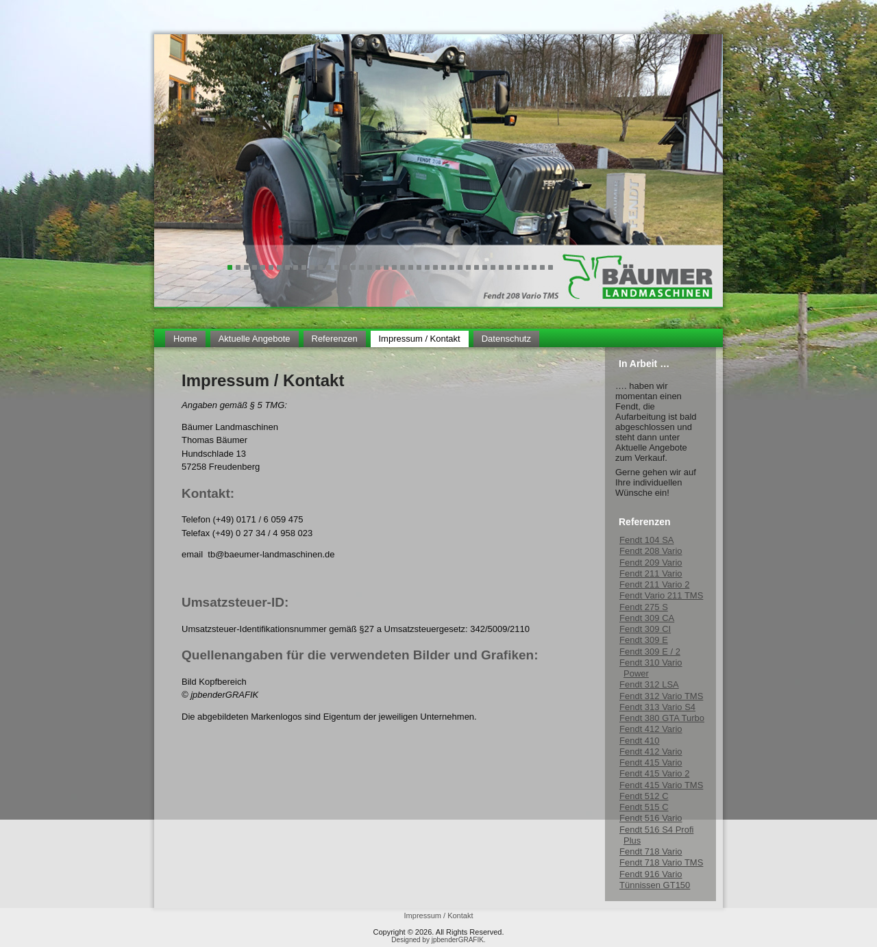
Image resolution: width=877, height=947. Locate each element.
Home (185, 338)
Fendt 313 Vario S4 (657, 707)
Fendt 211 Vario (650, 573)
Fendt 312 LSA (649, 684)
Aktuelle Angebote (255, 338)
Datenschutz (506, 338)
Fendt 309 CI (645, 629)
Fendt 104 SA (646, 540)
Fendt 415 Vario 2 (654, 773)
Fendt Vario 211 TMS (661, 595)
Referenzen (335, 338)
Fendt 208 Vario (650, 551)
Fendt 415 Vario (650, 762)
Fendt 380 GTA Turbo (661, 718)
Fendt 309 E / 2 (649, 651)
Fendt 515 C (644, 807)
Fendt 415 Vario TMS (661, 785)
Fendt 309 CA (646, 618)
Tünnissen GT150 (654, 885)
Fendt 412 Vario (650, 729)
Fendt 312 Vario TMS (661, 696)
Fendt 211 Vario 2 (654, 584)
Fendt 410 (639, 740)
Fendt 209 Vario (650, 562)
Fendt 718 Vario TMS (661, 862)
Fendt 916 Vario (650, 874)
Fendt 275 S (643, 607)
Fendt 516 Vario (650, 818)
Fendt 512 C (644, 796)
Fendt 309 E (643, 640)
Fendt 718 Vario (650, 851)
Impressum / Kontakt (419, 338)
